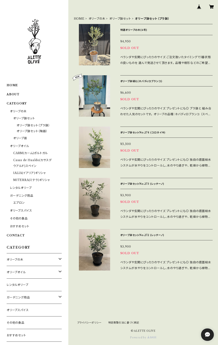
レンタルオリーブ (20, 188)
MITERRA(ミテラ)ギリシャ (31, 180)
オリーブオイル (19, 146)
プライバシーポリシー (89, 322)
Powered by (143, 337)
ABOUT (13, 94)
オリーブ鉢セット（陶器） (32, 131)
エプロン (19, 203)
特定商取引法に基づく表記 (123, 322)
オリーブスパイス (21, 210)
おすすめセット (19, 226)
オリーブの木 (97, 18)
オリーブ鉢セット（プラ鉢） (33, 125)
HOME (79, 18)
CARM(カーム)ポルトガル (30, 153)
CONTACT (16, 235)
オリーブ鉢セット (120, 18)
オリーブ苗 (20, 138)
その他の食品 (19, 218)
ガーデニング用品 (21, 196)
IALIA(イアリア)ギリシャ (29, 173)
